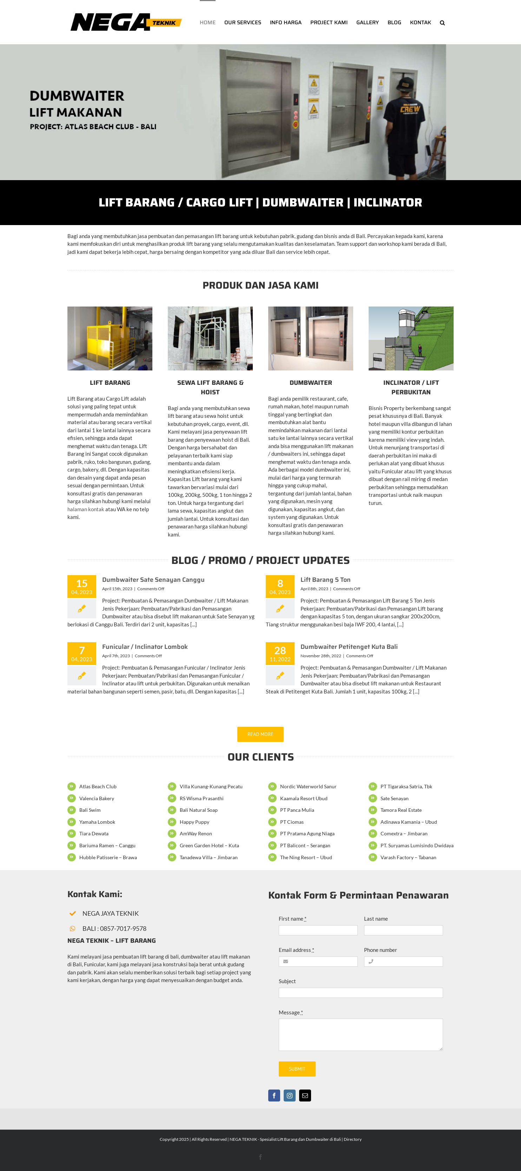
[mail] (305, 1095)
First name (292, 918)
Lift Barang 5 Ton (326, 580)
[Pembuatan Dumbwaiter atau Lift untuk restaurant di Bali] (310, 309)
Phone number (380, 950)
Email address (296, 950)
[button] (442, 22)
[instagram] (290, 1095)
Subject (287, 981)
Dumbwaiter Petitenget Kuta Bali (349, 647)
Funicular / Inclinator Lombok (145, 647)
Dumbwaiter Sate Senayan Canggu (153, 580)
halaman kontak (85, 509)
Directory (353, 1139)
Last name (376, 918)
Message (291, 1012)
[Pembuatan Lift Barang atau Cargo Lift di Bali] (109, 309)
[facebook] (274, 1095)
